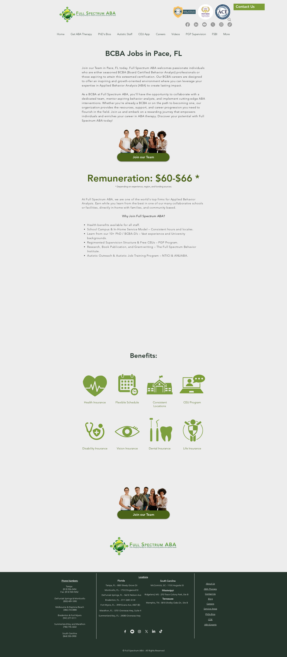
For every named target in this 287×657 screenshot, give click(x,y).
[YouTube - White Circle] (132, 631)
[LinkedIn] (196, 24)
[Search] (229, 19)
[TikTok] (230, 24)
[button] (160, 34)
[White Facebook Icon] (125, 631)
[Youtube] (204, 24)
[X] (213, 24)
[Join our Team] (143, 157)
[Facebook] (187, 24)
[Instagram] (221, 24)
